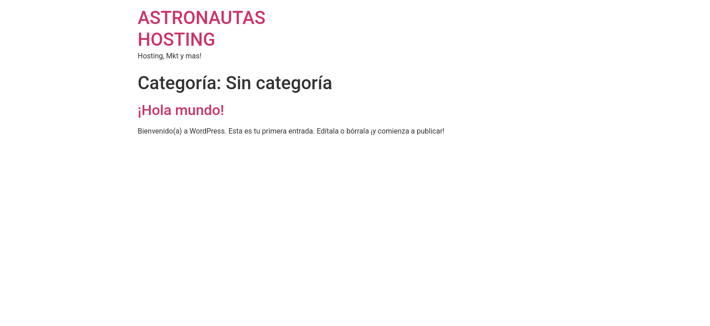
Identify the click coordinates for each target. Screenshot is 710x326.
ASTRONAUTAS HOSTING (201, 28)
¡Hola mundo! (181, 110)
